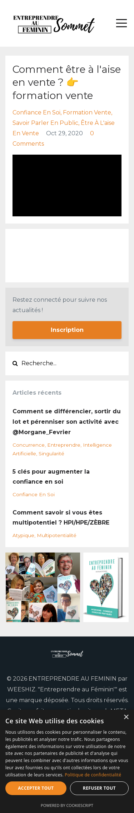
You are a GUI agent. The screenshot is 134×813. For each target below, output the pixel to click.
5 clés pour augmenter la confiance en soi (51, 476)
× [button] (126, 717)
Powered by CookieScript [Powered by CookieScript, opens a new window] (67, 805)
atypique (23, 535)
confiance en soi (36, 112)
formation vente (87, 112)
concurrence (29, 445)
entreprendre (63, 445)
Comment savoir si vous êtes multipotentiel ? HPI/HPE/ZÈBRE (61, 517)
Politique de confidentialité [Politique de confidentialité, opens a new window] (93, 775)
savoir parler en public (45, 122)
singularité (51, 453)
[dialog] (67, 761)
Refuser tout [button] (99, 788)
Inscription (67, 329)
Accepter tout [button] (36, 788)
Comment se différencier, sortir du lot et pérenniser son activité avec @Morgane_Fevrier (67, 422)
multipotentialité (56, 535)
